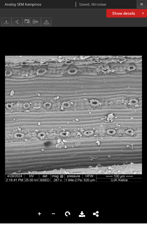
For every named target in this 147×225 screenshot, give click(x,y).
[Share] (17, 22)
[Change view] (26, 22)
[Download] (6, 22)
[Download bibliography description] (35, 22)
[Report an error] (46, 22)
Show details (128, 13)
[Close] (142, 4)
